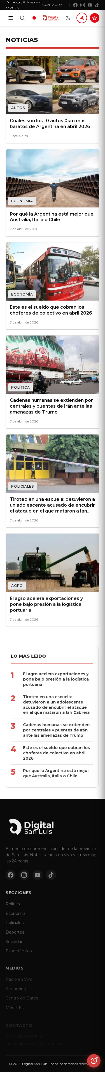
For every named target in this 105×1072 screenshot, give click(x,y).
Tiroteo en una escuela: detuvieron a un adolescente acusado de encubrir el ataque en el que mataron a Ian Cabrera (47, 704)
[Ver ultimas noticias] (94, 1061)
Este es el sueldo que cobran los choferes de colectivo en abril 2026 (47, 753)
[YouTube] (90, 5)
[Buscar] (22, 17)
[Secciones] (11, 18)
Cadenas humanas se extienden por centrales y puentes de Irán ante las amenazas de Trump (47, 730)
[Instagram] (82, 5)
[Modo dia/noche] (68, 17)
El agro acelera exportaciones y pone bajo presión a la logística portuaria (47, 679)
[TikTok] (97, 5)
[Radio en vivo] (34, 18)
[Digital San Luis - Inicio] (50, 18)
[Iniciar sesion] (81, 18)
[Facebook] (75, 5)
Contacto (52, 5)
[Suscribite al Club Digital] (94, 18)
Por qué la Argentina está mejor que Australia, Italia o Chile (47, 773)
